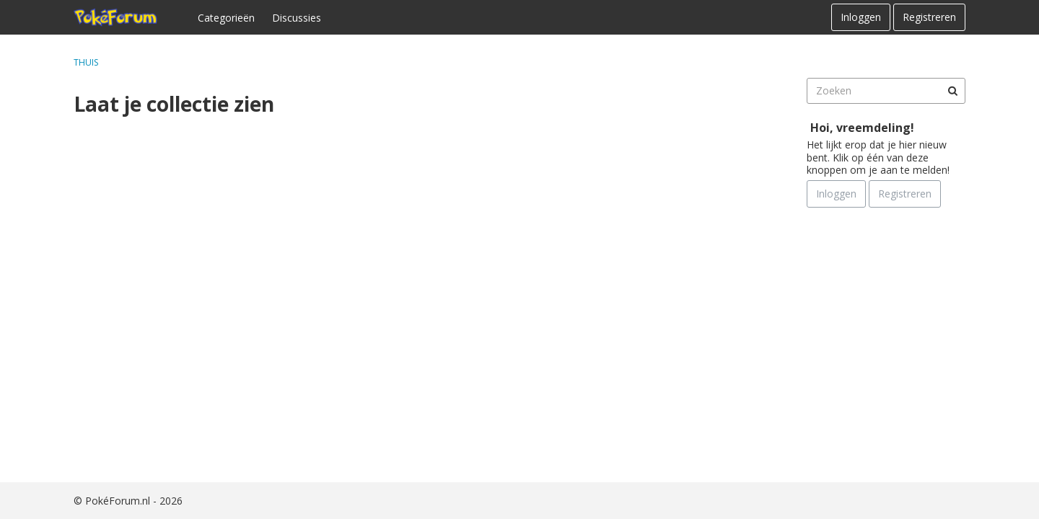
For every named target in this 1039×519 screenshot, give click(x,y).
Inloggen (861, 17)
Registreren (929, 17)
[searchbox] (886, 91)
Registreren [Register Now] (904, 193)
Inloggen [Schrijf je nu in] (836, 193)
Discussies (296, 18)
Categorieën (226, 18)
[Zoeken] (952, 91)
